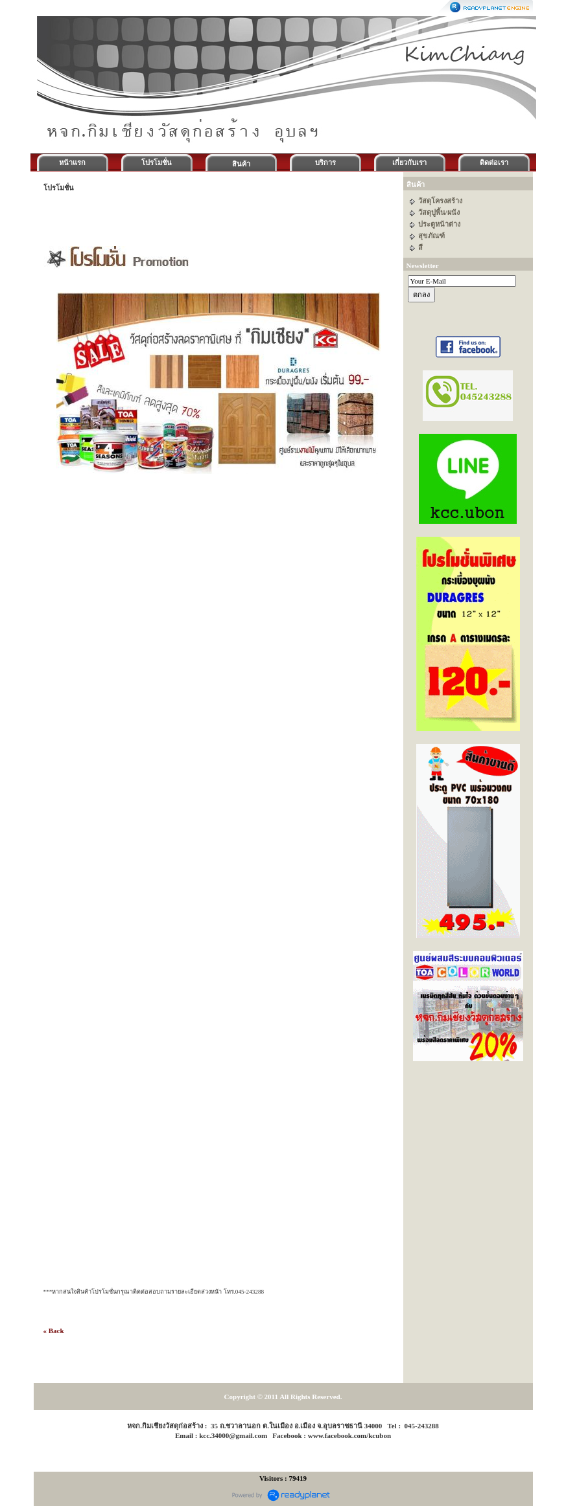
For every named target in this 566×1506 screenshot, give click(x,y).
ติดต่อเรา (494, 162)
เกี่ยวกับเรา (409, 162)
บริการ (325, 162)
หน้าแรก (72, 162)
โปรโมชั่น (156, 162)
